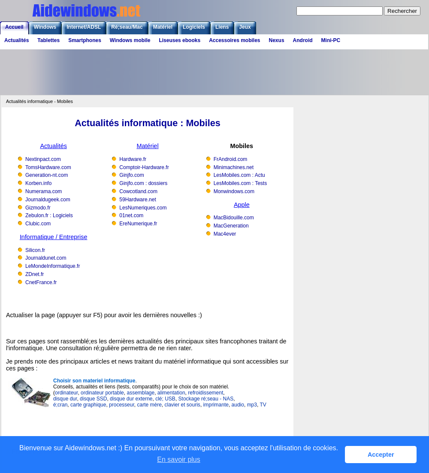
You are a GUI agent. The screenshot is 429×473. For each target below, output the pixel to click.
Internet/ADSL (83, 27)
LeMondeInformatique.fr (52, 266)
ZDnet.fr (34, 274)
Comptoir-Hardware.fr (144, 167)
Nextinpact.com (43, 159)
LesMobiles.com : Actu (239, 175)
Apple (242, 204)
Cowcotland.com (138, 191)
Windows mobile (130, 40)
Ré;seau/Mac (126, 27)
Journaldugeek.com (47, 200)
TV (263, 405)
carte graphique (88, 405)
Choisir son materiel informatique (94, 381)
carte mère (149, 405)
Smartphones (84, 40)
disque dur (65, 399)
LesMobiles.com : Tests (240, 183)
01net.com (131, 215)
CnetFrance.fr (41, 282)
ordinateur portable (102, 393)
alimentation (171, 393)
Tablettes (48, 40)
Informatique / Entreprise (54, 236)
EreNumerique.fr (138, 224)
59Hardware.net (137, 200)
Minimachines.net (234, 167)
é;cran (60, 405)
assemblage (140, 393)
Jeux (245, 27)
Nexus (276, 40)
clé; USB (165, 399)
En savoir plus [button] (178, 459)
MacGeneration (231, 226)
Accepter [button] (381, 454)
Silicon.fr (35, 250)
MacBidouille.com (234, 218)
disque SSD (93, 399)
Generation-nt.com (46, 175)
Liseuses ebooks (179, 40)
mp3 (252, 405)
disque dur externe (131, 399)
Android (303, 40)
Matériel (162, 27)
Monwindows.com (234, 191)
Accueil (14, 27)
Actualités (16, 40)
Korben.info (38, 183)
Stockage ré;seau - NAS (206, 399)
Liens (222, 27)
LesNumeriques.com (142, 208)
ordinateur (66, 393)
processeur (121, 405)
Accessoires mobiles (234, 40)
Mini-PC (331, 40)
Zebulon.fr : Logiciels (49, 215)
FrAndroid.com (231, 159)
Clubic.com (38, 224)
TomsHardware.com (48, 167)
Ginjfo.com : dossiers (143, 183)
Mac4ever (225, 234)
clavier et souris (182, 405)
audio (238, 405)
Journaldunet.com (45, 258)
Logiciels (194, 27)
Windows (45, 27)
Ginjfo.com (131, 175)
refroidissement (205, 393)
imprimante (216, 405)
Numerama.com (43, 191)
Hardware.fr (132, 159)
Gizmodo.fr (38, 208)
